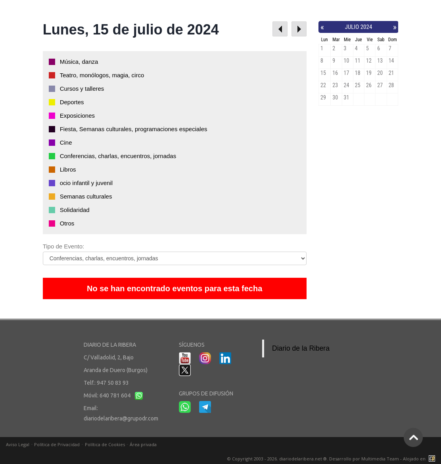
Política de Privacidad (57, 444)
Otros (67, 223)
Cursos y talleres (82, 88)
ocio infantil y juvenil (86, 182)
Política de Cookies (105, 444)
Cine (66, 142)
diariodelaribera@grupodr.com (121, 418)
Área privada (143, 444)
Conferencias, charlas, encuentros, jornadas (118, 156)
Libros (68, 169)
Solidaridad (75, 209)
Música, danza (79, 61)
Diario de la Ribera (301, 348)
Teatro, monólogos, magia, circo (102, 75)
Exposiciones (77, 115)
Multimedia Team (380, 459)
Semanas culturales (86, 196)
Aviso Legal (17, 444)
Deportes (72, 102)
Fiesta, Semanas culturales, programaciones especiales (133, 129)
